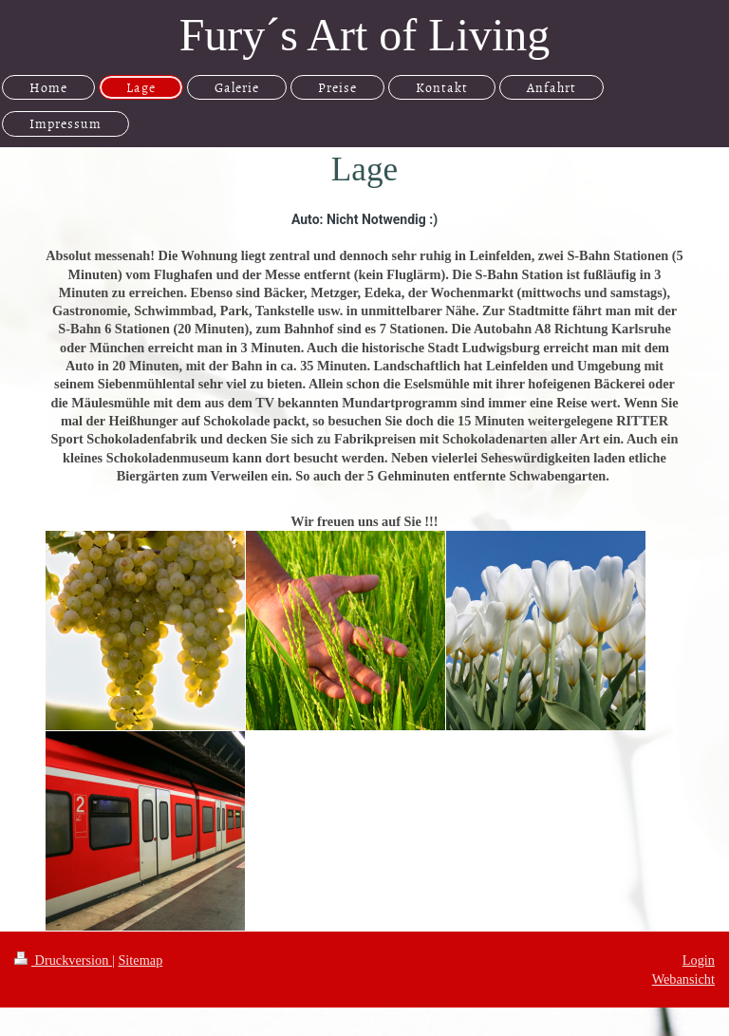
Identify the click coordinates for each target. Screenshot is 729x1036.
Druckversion (63, 960)
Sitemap (140, 960)
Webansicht (683, 979)
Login (698, 960)
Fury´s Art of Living (365, 34)
